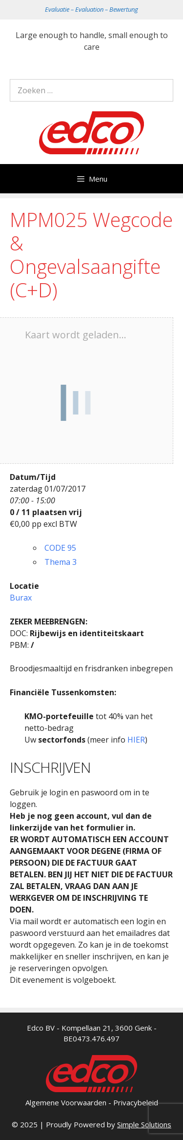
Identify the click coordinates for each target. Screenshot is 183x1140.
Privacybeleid (135, 1102)
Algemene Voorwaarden (65, 1102)
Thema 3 (60, 562)
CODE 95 (60, 547)
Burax (21, 597)
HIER (136, 739)
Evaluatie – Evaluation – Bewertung (91, 9)
